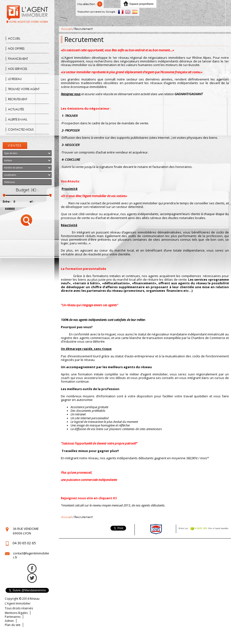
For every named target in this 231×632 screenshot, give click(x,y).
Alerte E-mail (17, 119)
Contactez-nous (21, 129)
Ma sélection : (90, 4)
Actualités (16, 109)
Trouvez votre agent (23, 89)
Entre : (7, 201)
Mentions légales (16, 613)
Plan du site (12, 625)
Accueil (14, 38)
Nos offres (16, 48)
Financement (18, 58)
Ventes (15, 145)
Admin (9, 621)
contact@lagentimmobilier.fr (31, 555)
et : (32, 201)
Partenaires (12, 617)
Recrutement (17, 99)
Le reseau (15, 79)
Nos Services (17, 69)
